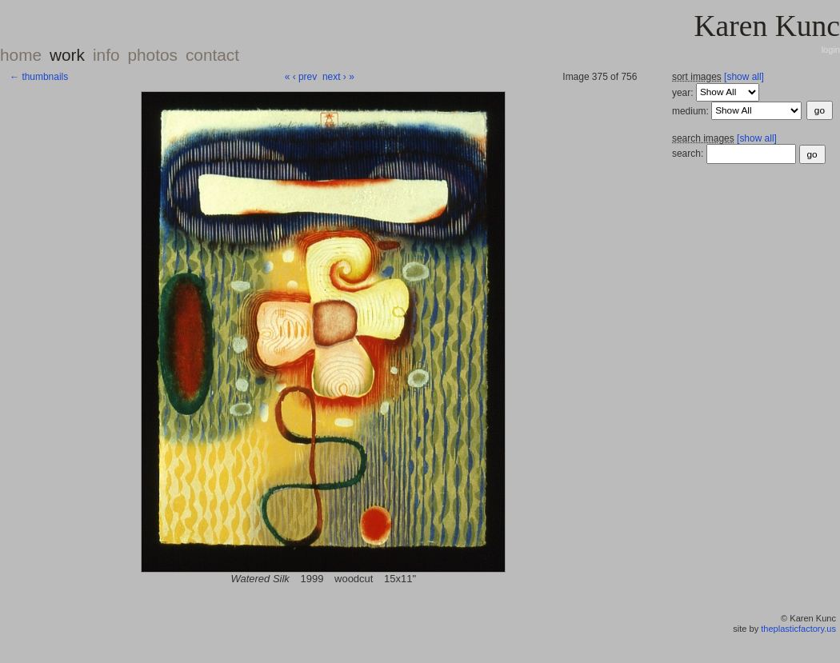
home (21, 55)
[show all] (744, 76)
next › (334, 76)
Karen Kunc (767, 26)
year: (684, 92)
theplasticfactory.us (798, 628)
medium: (691, 110)
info (106, 55)
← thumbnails (39, 76)
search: (687, 153)
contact (212, 55)
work (67, 55)
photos (152, 55)
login (831, 49)
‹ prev (305, 76)
